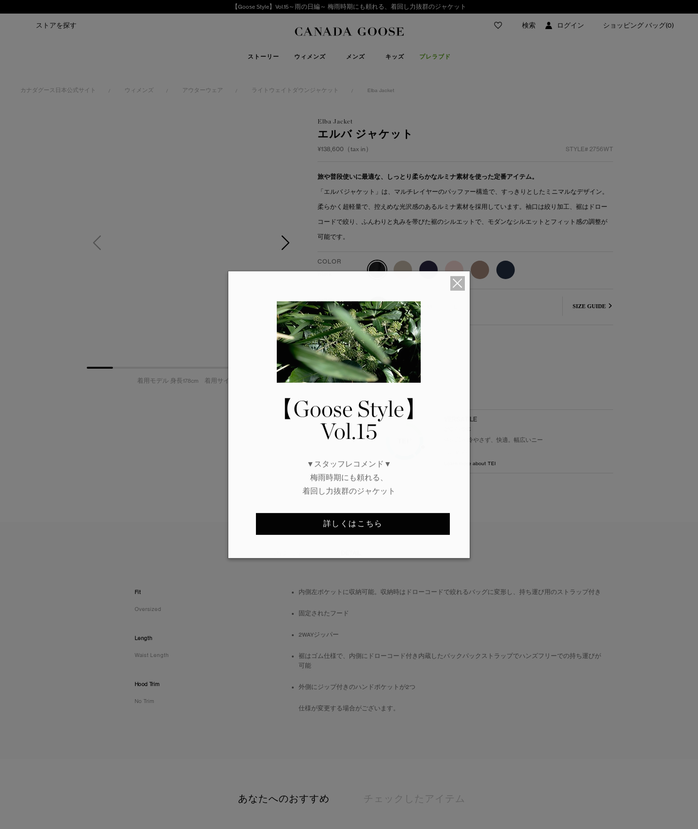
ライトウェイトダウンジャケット (295, 90)
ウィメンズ (139, 90)
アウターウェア (202, 90)
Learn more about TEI (470, 488)
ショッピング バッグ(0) (638, 25)
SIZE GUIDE (589, 306)
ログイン (570, 25)
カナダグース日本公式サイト (58, 90)
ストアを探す (56, 25)
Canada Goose (349, 32)
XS (378, 306)
